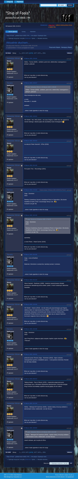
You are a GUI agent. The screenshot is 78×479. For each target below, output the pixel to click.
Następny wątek (66, 47)
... (21, 53)
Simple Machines (18, 474)
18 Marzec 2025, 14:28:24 (30, 116)
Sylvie (33, 38)
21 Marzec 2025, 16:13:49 (30, 403)
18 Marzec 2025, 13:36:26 (30, 58)
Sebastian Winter (13, 58)
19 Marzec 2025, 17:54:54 (30, 190)
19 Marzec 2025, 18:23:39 (30, 215)
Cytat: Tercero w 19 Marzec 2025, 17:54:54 (39, 219)
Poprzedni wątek (54, 47)
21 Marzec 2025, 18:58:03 (30, 428)
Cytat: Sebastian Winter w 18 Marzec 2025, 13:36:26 (41, 87)
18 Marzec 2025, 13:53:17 (30, 83)
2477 (35, 53)
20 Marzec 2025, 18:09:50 (30, 354)
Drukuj (69, 53)
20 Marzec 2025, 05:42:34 (30, 279)
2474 (23, 53)
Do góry (8, 452)
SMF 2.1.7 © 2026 (8, 474)
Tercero (10, 83)
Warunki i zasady (64, 474)
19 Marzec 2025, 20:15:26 (30, 254)
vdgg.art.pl (51, 25)
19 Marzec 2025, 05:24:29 (30, 165)
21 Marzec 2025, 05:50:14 (30, 378)
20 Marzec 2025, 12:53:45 (30, 304)
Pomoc (57, 474)
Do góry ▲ (71, 474)
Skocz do (46, 463)
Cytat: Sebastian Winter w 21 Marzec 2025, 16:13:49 (41, 432)
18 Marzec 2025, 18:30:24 (30, 140)
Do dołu (8, 53)
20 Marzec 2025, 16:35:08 (30, 329)
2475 (26, 53)
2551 (44, 53)
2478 (39, 53)
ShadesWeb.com (17, 476)
